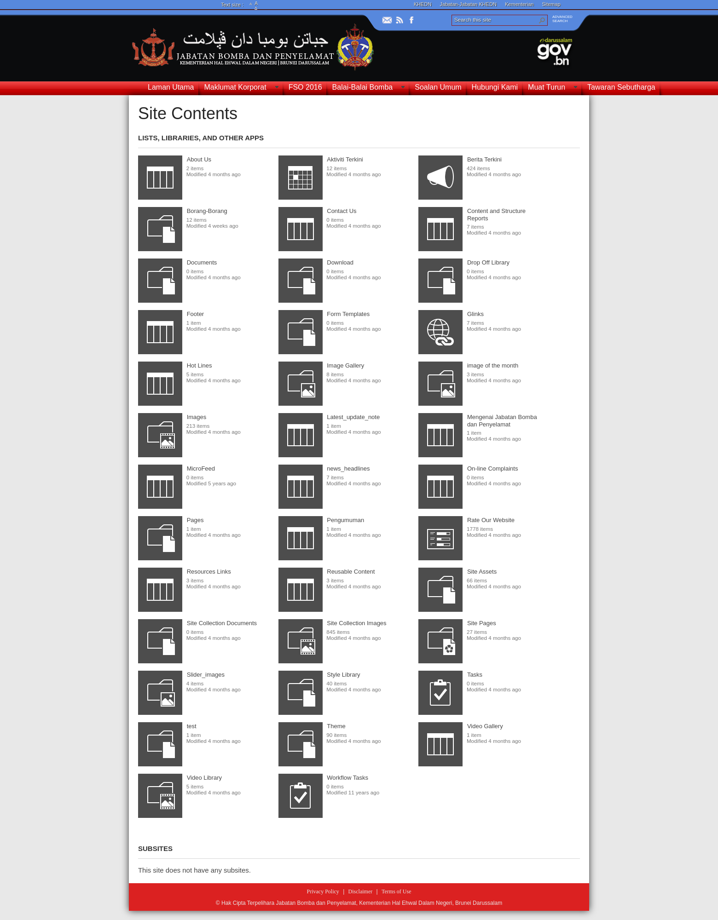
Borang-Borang (207, 210)
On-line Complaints (492, 468)
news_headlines (348, 468)
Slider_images (206, 674)
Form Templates (348, 313)
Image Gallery (345, 365)
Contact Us (341, 210)
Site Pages (481, 623)
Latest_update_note (353, 417)
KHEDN (423, 4)
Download (340, 262)
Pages (195, 520)
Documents (202, 262)
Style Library (343, 674)
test (192, 726)
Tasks (474, 674)
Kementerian (519, 4)
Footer (195, 313)
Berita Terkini (484, 159)
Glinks (475, 313)
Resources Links (209, 571)
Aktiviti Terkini (345, 159)
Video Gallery (485, 726)
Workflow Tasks (347, 777)
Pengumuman (345, 520)
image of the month (492, 365)
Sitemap (551, 4)
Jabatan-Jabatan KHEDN (468, 4)
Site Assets (482, 571)
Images (197, 417)
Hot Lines (199, 365)
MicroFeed (201, 468)
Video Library (204, 777)
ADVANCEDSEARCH (562, 19)
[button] (542, 20)
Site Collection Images (356, 623)
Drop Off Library (488, 262)
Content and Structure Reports (496, 214)
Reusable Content (351, 571)
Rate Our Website (491, 520)
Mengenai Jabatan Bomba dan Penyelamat (502, 421)
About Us (199, 159)
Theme (336, 726)
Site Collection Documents (222, 623)
